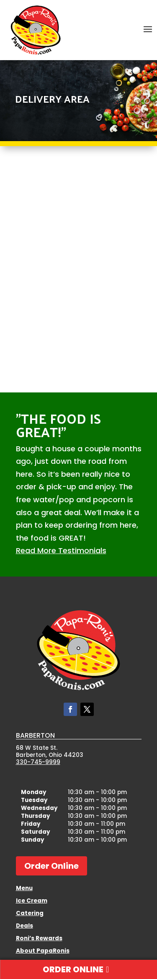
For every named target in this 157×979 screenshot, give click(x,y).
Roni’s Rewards (39, 939)
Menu (24, 888)
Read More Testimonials (61, 550)
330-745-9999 (38, 762)
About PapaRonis (42, 951)
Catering (30, 914)
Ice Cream (31, 901)
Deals (24, 926)
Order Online (51, 866)
